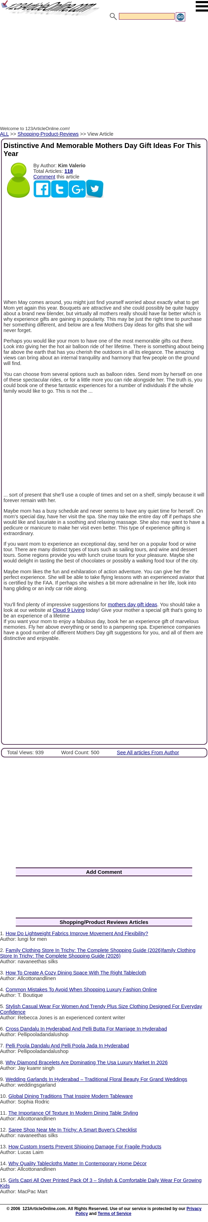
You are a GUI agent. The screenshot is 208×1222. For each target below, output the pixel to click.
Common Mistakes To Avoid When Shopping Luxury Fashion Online (81, 989)
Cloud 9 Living (69, 610)
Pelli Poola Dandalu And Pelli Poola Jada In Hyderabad (67, 1045)
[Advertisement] (104, 75)
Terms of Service (115, 1213)
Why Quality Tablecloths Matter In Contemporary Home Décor (77, 1163)
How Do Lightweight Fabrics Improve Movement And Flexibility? (77, 933)
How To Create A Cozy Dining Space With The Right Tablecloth (76, 972)
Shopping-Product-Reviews (48, 134)
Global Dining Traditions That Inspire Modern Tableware (70, 1096)
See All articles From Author (148, 752)
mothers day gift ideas (132, 604)
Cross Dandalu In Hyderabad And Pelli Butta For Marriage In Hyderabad (86, 1029)
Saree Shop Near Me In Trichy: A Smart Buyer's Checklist (72, 1130)
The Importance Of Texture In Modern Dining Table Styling (73, 1113)
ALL (4, 134)
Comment (44, 177)
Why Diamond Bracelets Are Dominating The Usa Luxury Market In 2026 (87, 1062)
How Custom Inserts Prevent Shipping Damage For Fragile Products (84, 1146)
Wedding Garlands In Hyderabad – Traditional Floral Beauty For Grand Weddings (96, 1079)
